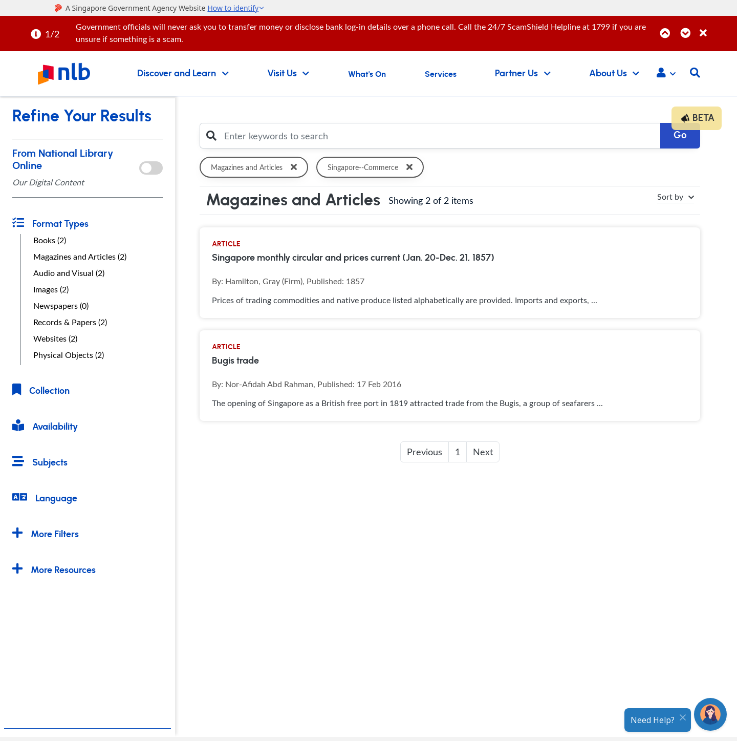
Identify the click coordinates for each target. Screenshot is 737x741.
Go (680, 135)
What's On (367, 74)
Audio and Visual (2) (68, 273)
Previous (424, 452)
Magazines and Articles (256, 167)
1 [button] (457, 452)
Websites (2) (55, 338)
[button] (666, 73)
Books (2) (49, 240)
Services (441, 74)
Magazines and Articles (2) (79, 256)
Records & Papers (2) (70, 322)
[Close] (716, 27)
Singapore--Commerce (372, 167)
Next (483, 452)
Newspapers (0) (61, 305)
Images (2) (51, 289)
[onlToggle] (151, 168)
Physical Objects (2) (68, 355)
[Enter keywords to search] (439, 136)
